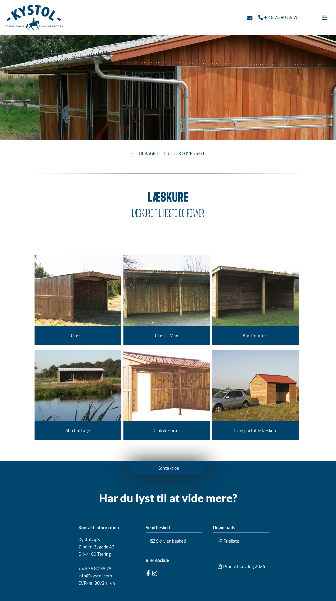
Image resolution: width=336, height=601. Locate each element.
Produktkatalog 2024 (241, 566)
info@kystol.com (95, 575)
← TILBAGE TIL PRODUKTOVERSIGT (168, 153)
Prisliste (228, 540)
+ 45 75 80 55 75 (94, 568)
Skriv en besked (168, 540)
